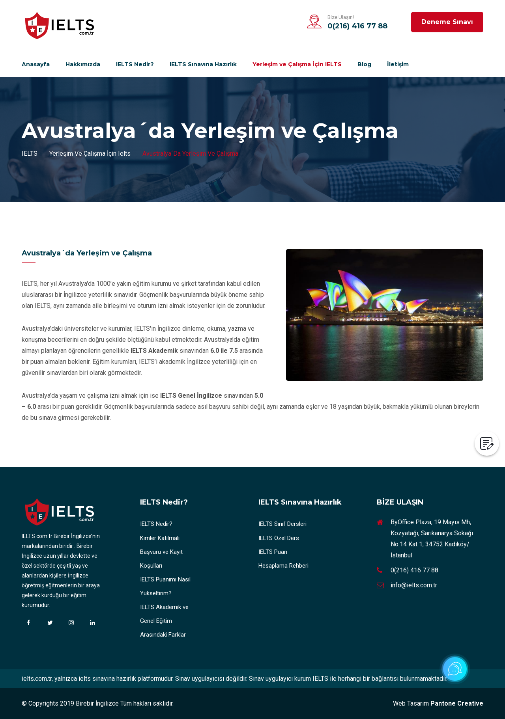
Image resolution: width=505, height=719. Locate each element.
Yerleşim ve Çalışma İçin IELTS (297, 64)
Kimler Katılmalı (160, 538)
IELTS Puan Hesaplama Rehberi (283, 558)
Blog (364, 64)
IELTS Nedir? (135, 64)
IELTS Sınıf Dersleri (282, 523)
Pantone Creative (456, 703)
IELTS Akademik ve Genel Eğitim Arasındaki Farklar (164, 621)
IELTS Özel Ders (278, 538)
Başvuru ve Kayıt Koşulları (161, 558)
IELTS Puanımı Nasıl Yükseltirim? (165, 586)
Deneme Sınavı (447, 22)
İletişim (398, 64)
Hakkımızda (82, 64)
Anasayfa (36, 64)
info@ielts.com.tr (414, 585)
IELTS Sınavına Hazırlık (203, 64)
